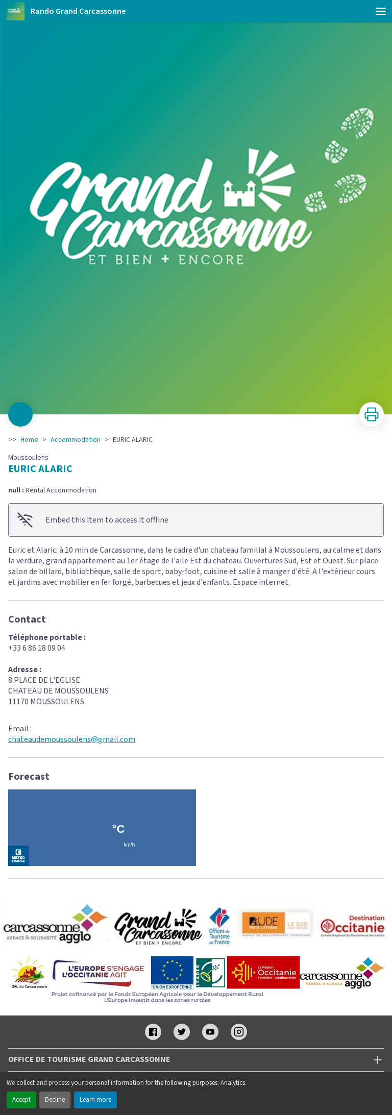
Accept (21, 1099)
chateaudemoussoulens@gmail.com (71, 739)
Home (29, 440)
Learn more (95, 1099)
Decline (55, 1099)
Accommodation (76, 440)
